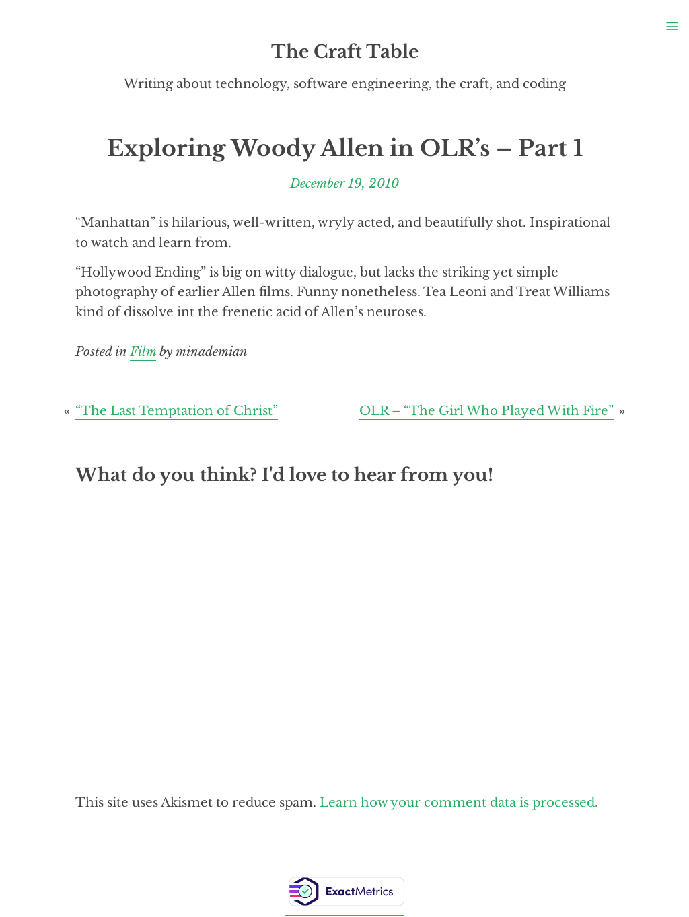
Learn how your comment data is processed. (459, 802)
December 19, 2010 (344, 183)
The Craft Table (345, 52)
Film (143, 351)
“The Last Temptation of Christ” (176, 410)
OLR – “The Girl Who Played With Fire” (486, 410)
